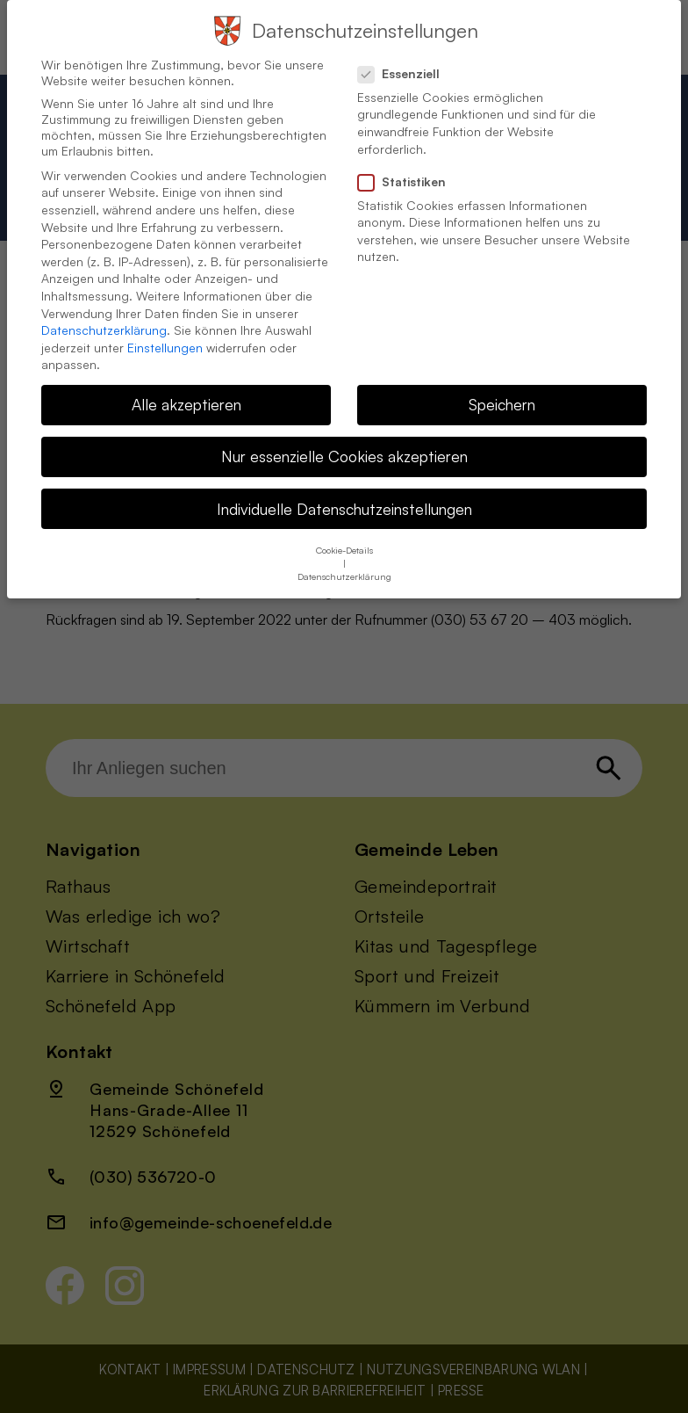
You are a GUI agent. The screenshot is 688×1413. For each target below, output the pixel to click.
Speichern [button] (502, 392)
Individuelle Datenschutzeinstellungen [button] (344, 496)
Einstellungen (165, 335)
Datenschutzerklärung (104, 317)
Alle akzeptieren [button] (186, 392)
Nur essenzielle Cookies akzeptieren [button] (344, 444)
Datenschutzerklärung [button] (344, 564)
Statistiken (409, 170)
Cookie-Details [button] (344, 538)
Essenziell (406, 61)
